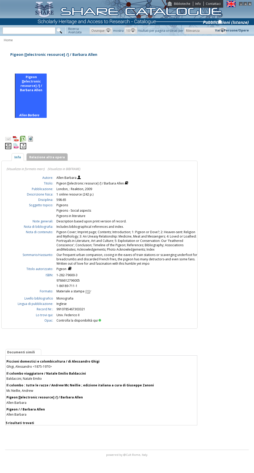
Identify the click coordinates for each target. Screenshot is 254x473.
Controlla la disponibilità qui (78, 320)
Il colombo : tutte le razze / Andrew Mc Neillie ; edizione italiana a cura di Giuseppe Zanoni (80, 385)
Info (198, 4)
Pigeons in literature (70, 216)
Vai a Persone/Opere (232, 30)
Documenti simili (21, 352)
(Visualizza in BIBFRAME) (64, 169)
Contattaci (213, 4)
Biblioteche (182, 4)
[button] (101, 30)
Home (8, 40)
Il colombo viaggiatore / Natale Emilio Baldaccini (46, 373)
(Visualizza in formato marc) (26, 169)
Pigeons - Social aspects (73, 210)
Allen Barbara (66, 178)
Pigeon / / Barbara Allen (25, 409)
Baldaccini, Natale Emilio (24, 378)
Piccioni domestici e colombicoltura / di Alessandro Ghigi (53, 361)
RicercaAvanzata (75, 30)
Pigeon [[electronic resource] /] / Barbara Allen (44, 397)
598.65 (61, 200)
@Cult (127, 455)
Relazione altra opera (47, 157)
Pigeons (62, 205)
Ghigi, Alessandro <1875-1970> (29, 366)
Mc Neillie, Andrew (19, 390)
